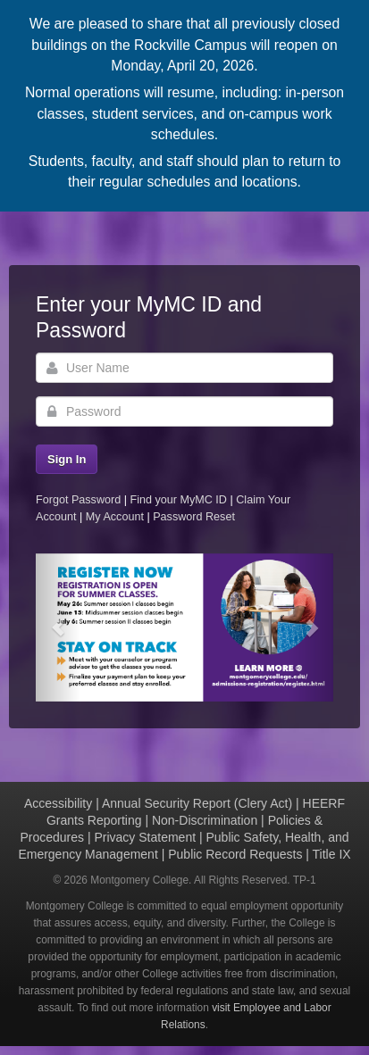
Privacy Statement (145, 837)
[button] (58, 627)
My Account (116, 517)
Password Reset (194, 517)
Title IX (332, 854)
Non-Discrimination (204, 820)
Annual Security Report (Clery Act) (197, 803)
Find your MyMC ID (178, 500)
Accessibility (58, 803)
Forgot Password (78, 500)
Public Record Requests (235, 854)
